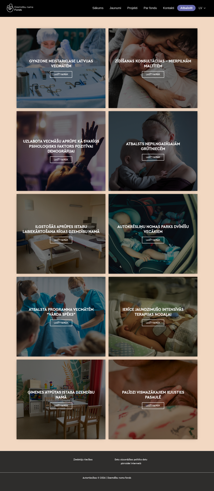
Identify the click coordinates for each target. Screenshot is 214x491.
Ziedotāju (78, 459)
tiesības (88, 459)
